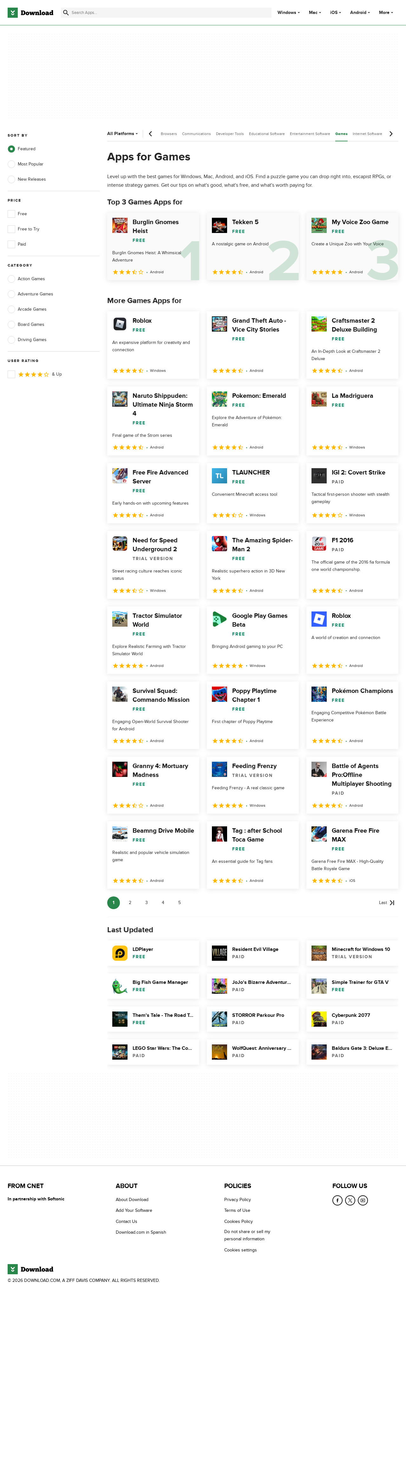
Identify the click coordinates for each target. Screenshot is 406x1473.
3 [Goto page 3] (146, 902)
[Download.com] (30, 13)
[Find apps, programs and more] (166, 13)
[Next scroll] (390, 133)
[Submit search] (66, 13)
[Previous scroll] (150, 133)
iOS (333, 12)
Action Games (26, 279)
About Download (132, 1199)
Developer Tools (230, 134)
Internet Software (367, 134)
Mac (313, 12)
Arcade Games (27, 309)
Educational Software (267, 134)
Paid (17, 244)
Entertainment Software (310, 134)
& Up (35, 374)
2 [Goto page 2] (130, 902)
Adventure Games (30, 294)
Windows (287, 12)
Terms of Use (237, 1210)
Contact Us (126, 1221)
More (387, 12)
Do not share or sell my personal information (247, 1235)
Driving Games (27, 340)
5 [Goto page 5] (179, 902)
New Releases (27, 179)
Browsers (169, 134)
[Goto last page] (386, 902)
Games (341, 134)
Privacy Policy (237, 1199)
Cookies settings (240, 1250)
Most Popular (25, 164)
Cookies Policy (238, 1221)
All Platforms (123, 133)
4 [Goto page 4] (163, 902)
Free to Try (23, 229)
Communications (196, 134)
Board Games (26, 324)
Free (17, 214)
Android (358, 12)
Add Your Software (134, 1210)
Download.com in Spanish (141, 1232)
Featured (22, 149)
